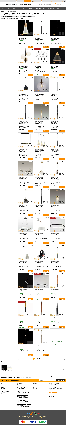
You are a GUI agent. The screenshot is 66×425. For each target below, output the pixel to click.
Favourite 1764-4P (54, 234)
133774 (63, 133)
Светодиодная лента (21, 402)
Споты (44, 8)
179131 (63, 161)
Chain (56, 39)
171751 (47, 105)
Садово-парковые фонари (22, 401)
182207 (31, 189)
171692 (63, 189)
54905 (47, 49)
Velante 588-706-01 (54, 178)
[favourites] (31, 33)
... (46, 358)
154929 (63, 21)
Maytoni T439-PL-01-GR (23, 262)
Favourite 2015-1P (54, 290)
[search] (54, 4)
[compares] (28, 33)
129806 (31, 273)
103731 (63, 217)
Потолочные (23, 8)
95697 (31, 21)
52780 (31, 77)
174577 (31, 133)
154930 (31, 329)
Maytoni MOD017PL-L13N (55, 38)
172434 (47, 161)
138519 (47, 21)
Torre (24, 123)
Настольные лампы (21, 389)
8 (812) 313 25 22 (52, 387)
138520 (47, 329)
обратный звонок (27, 1)
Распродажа (3, 392)
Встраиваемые (51, 8)
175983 (47, 189)
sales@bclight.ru (36, 1)
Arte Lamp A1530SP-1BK (23, 122)
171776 (31, 161)
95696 (63, 49)
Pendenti (40, 320)
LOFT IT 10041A (22, 206)
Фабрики (3, 388)
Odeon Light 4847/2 (38, 122)
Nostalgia (25, 67)
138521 (63, 77)
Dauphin (24, 207)
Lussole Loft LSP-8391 (23, 234)
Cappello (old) (25, 95)
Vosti (56, 123)
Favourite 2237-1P (54, 94)
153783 (63, 301)
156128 (47, 77)
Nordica (40, 235)
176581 (47, 133)
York (56, 207)
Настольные (38, 8)
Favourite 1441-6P (38, 66)
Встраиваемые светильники (22, 395)
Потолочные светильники (22, 387)
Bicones (24, 39)
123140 (63, 273)
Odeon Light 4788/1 (54, 206)
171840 (63, 105)
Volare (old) (41, 95)
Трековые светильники (21, 396)
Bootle (40, 151)
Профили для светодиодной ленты (24, 404)
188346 (31, 217)
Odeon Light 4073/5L (54, 262)
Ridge (56, 151)
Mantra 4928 (37, 234)
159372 (31, 49)
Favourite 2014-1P (38, 318)
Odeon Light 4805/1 (54, 122)
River (24, 235)
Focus (40, 207)
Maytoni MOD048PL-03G (23, 66)
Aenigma (56, 320)
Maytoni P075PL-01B (38, 206)
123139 (47, 301)
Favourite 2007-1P (38, 262)
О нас (2, 384)
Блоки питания (20, 405)
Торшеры (19, 391)
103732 (47, 273)
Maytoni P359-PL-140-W (23, 38)
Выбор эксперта (36, 386)
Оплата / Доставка (5, 391)
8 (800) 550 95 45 (52, 389)
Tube (24, 320)
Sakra (56, 263)
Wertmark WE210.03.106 (39, 150)
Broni (24, 263)
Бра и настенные (20, 388)
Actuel (40, 67)
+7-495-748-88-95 (20, 1)
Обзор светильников (37, 388)
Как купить (3, 389)
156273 (31, 105)
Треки (58, 8)
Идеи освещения (36, 387)
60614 (47, 217)
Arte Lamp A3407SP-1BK (23, 94)
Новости (2, 387)
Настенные (30, 8)
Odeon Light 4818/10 (22, 178)
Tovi (24, 179)
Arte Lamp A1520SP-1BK (55, 150)
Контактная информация (6, 393)
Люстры (9, 8)
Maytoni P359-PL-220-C (55, 66)
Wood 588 (57, 179)
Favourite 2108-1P (22, 290)
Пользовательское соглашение (7, 386)
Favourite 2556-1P (54, 318)
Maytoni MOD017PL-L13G (23, 346)
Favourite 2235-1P (38, 38)
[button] (63, 369)
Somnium (41, 39)
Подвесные (16, 8)
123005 (47, 245)
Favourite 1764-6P (38, 290)
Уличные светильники (21, 400)
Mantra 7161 (21, 150)
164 (48, 358)
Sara (40, 179)
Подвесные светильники (22, 386)
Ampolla (40, 263)
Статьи (34, 384)
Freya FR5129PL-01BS (39, 178)
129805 (31, 301)
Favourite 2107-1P (22, 318)
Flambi (40, 123)
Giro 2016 (56, 235)
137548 (63, 245)
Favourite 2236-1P (38, 346)
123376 (31, 245)
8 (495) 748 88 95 (52, 384)
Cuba (24, 151)
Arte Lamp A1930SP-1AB (39, 94)
